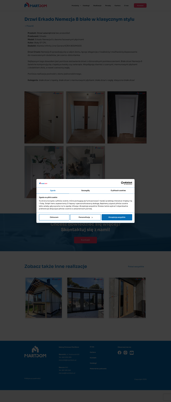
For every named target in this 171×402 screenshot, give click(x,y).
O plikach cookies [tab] (118, 190)
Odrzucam (54, 217)
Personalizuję (85, 217)
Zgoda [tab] (53, 190)
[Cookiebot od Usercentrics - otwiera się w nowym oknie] (122, 183)
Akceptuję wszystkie (116, 217)
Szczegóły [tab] (85, 190)
